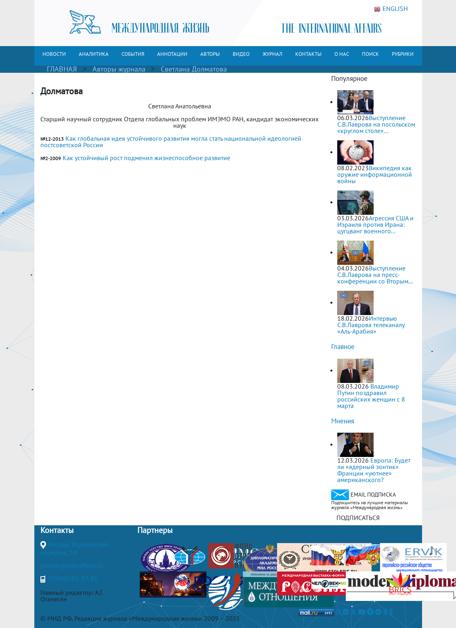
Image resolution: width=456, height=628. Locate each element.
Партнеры (154, 530)
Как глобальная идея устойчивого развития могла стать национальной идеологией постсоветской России (170, 141)
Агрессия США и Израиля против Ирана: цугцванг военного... (375, 224)
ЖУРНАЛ (272, 54)
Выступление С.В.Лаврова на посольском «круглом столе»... (376, 124)
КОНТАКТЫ (308, 54)
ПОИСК (370, 54)
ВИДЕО (241, 54)
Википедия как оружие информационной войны (374, 174)
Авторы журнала (118, 69)
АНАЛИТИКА (94, 54)
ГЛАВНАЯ (62, 69)
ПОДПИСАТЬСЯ (358, 518)
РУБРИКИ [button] (403, 54)
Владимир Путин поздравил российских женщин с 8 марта (371, 396)
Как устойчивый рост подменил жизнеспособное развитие (146, 158)
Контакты (57, 530)
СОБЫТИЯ (133, 54)
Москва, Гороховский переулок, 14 (74, 548)
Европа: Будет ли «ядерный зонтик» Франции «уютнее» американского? (373, 470)
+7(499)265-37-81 (72, 578)
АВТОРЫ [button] (210, 54)
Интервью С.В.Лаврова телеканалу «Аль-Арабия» (370, 324)
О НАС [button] (341, 54)
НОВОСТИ (54, 54)
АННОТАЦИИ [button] (172, 54)
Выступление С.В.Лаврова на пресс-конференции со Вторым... (375, 274)
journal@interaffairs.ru (71, 565)
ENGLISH (391, 9)
